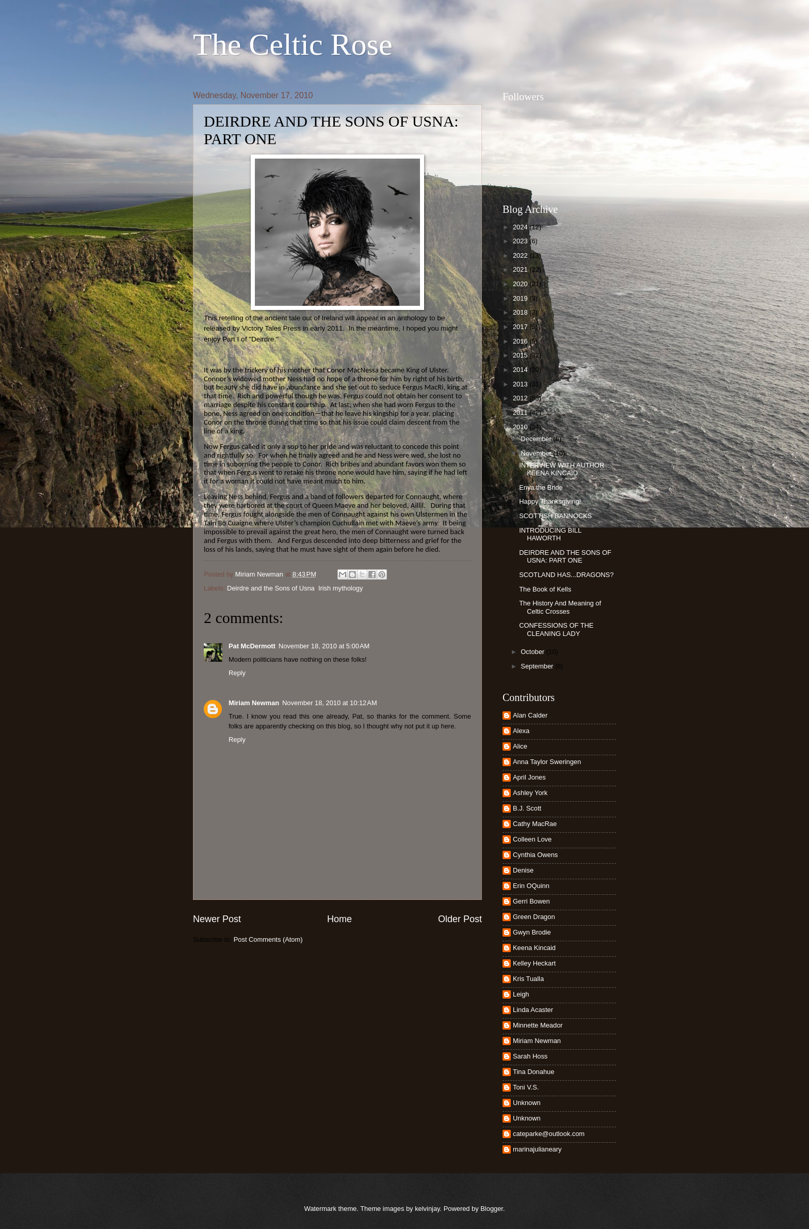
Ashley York (530, 793)
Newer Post (217, 919)
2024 (521, 227)
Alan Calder (530, 715)
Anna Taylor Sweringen (547, 762)
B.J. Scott (527, 808)
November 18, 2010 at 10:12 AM (329, 703)
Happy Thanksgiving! (550, 501)
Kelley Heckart (534, 963)
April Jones (529, 777)
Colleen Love (532, 839)
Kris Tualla (528, 979)
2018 (521, 312)
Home (339, 919)
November (537, 453)
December (537, 439)
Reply (237, 673)
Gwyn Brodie (532, 932)
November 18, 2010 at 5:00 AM (324, 646)
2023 (521, 241)
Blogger (491, 1208)
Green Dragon (534, 917)
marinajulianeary (537, 1149)
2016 (521, 341)
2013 (521, 384)
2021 (521, 269)
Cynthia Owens (535, 855)
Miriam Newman (254, 703)
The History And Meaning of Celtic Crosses (560, 607)
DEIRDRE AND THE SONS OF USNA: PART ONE (565, 556)
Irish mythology (340, 588)
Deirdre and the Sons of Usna (271, 588)
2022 (521, 255)
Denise (523, 870)
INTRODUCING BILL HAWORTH (550, 534)
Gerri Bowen (531, 901)
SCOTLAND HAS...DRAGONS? (566, 575)
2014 (521, 370)
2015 (521, 355)
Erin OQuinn (531, 886)
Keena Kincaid (534, 948)
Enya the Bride (540, 487)
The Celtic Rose (293, 44)
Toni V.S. (526, 1087)
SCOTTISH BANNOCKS (555, 516)
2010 (521, 427)
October (533, 652)
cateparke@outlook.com (549, 1134)
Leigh (521, 994)
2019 (521, 298)
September (538, 666)
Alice (520, 746)
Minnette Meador (538, 1025)
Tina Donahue (533, 1072)
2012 (521, 398)
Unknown (527, 1103)
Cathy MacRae (535, 824)
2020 (521, 284)
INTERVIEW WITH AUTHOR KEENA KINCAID (561, 469)
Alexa (521, 731)
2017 (521, 327)
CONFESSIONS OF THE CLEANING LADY (556, 629)
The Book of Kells (545, 589)
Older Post (460, 919)
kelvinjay (427, 1208)
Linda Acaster (533, 1010)
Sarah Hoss (530, 1056)
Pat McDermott (252, 646)
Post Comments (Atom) (268, 939)
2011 (521, 412)
